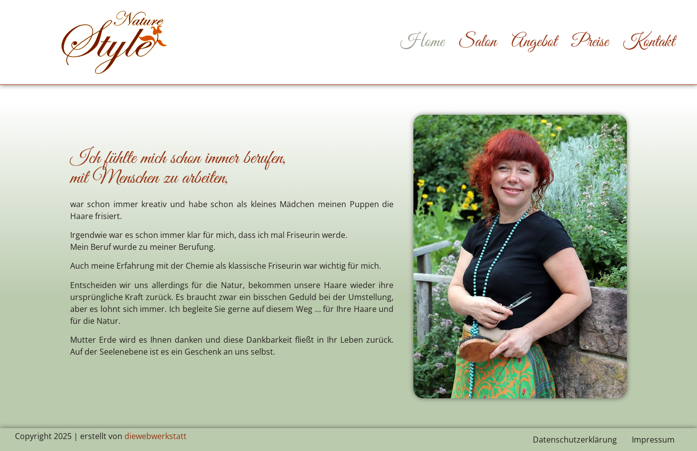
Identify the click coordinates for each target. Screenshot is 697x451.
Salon (478, 42)
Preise (590, 42)
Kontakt (649, 42)
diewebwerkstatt (155, 436)
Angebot (534, 42)
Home (422, 42)
